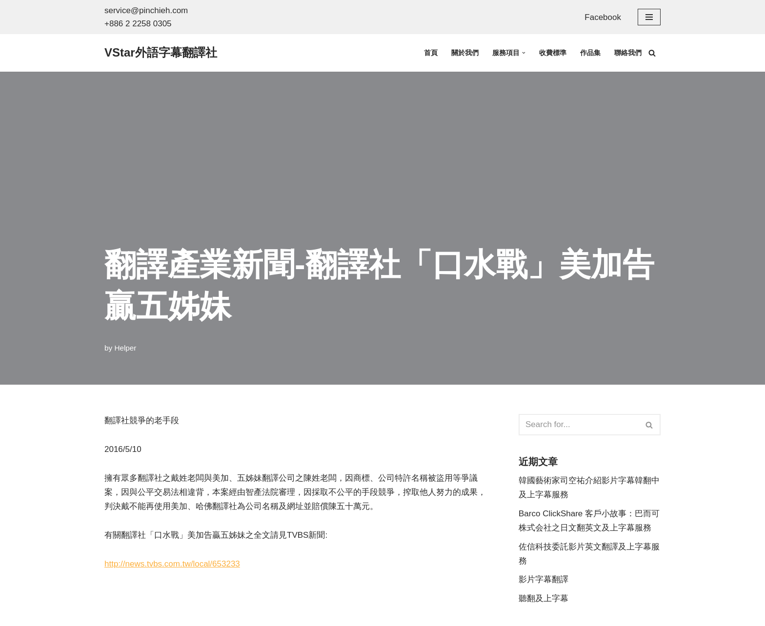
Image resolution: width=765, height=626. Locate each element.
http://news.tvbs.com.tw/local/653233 (172, 563)
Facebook (602, 17)
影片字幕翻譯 (543, 579)
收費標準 (552, 53)
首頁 (431, 53)
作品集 (590, 53)
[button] (523, 53)
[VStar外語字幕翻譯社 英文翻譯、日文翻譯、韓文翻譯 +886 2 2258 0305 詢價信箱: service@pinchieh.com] (160, 53)
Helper (125, 348)
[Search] (652, 53)
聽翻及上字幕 (543, 598)
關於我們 (465, 53)
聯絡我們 (628, 53)
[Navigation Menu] (649, 17)
